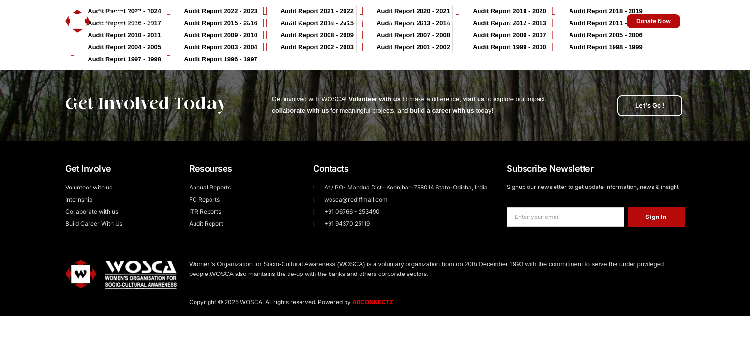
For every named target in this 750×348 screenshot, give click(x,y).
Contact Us (511, 21)
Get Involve (408, 21)
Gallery (460, 21)
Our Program (347, 21)
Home (249, 21)
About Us (291, 21)
